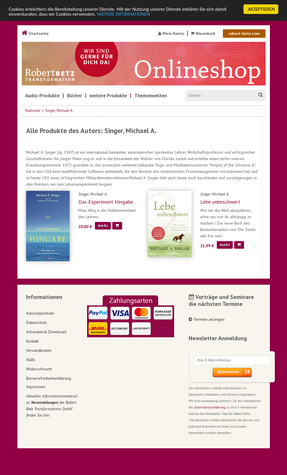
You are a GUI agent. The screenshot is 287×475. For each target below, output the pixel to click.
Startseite (35, 33)
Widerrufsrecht (39, 369)
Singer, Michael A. (59, 110)
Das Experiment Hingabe (105, 201)
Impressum (35, 386)
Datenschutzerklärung (209, 407)
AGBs (30, 359)
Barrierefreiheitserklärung (48, 378)
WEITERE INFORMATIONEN (126, 14)
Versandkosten (38, 350)
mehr (103, 225)
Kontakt (32, 341)
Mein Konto (171, 33)
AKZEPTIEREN (261, 9)
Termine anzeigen (207, 319)
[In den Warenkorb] (117, 226)
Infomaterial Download (46, 331)
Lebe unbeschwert (220, 201)
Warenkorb (203, 33)
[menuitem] (42, 95)
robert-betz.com (244, 33)
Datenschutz (36, 322)
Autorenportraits (40, 313)
